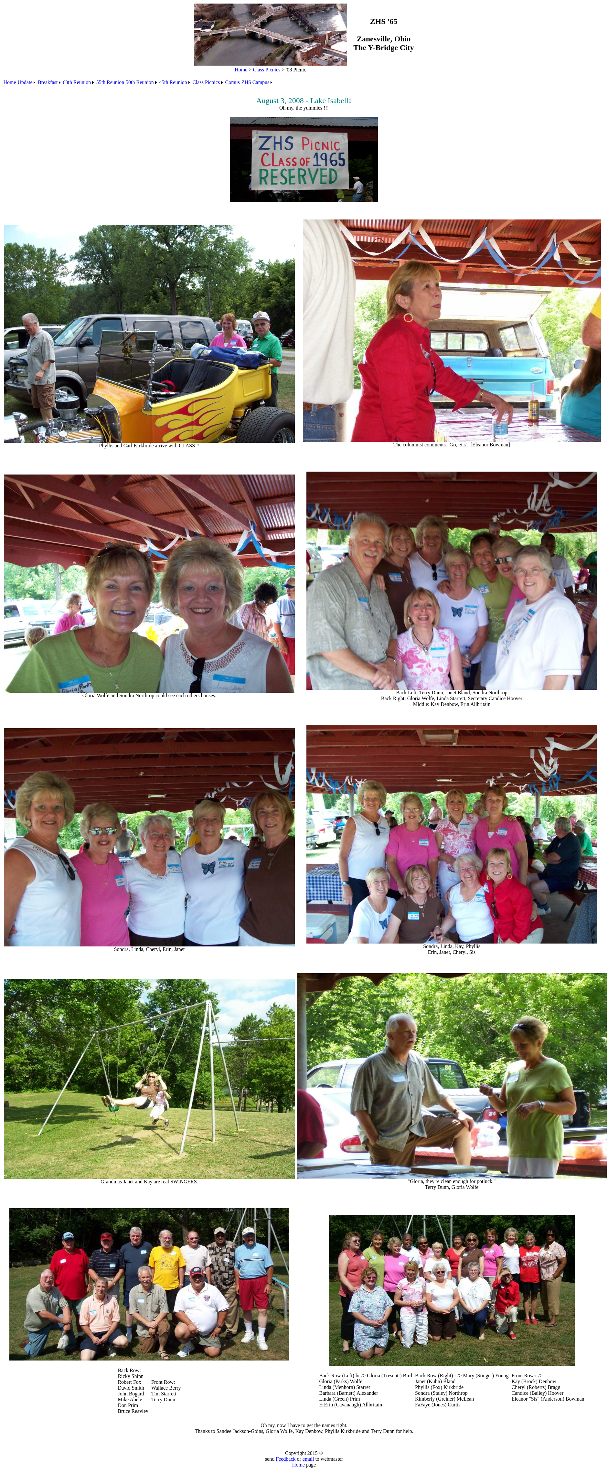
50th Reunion (140, 82)
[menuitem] (10, 82)
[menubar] (138, 82)
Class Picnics (266, 69)
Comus (232, 82)
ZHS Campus (255, 82)
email (308, 1459)
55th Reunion (110, 82)
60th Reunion (77, 82)
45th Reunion (173, 82)
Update (24, 82)
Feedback (285, 1459)
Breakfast (48, 82)
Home (241, 69)
